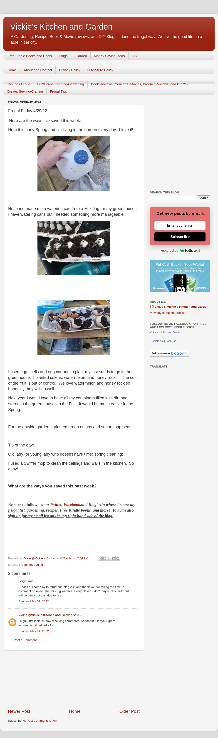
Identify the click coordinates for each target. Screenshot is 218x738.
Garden (81, 56)
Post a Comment (25, 640)
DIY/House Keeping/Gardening (60, 84)
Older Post (129, 711)
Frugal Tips (58, 91)
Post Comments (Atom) (43, 720)
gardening (36, 564)
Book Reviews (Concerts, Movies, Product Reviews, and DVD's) (139, 84)
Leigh (22, 581)
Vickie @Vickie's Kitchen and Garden (45, 615)
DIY (135, 56)
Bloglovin (97, 504)
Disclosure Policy (100, 70)
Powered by (180, 250)
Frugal (64, 56)
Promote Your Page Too (163, 341)
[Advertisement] (74, 679)
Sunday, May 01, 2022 (33, 601)
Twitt (54, 504)
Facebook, (72, 504)
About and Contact (38, 70)
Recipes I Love (19, 84)
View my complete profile (167, 312)
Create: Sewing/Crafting (25, 91)
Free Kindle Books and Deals (30, 56)
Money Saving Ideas (109, 56)
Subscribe (180, 237)
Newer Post (19, 711)
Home (12, 70)
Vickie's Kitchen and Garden (61, 26)
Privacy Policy (69, 70)
